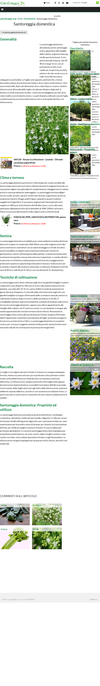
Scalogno (37, 505)
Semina (6, 236)
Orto (20, 18)
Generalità (8, 39)
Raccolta (6, 367)
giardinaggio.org (8, 18)
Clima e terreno (12, 177)
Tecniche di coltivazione (18, 277)
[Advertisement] (27, 16)
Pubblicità (93, 599)
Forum (47, 3)
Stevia (36, 529)
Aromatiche (29, 18)
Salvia (4, 505)
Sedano (4, 529)
